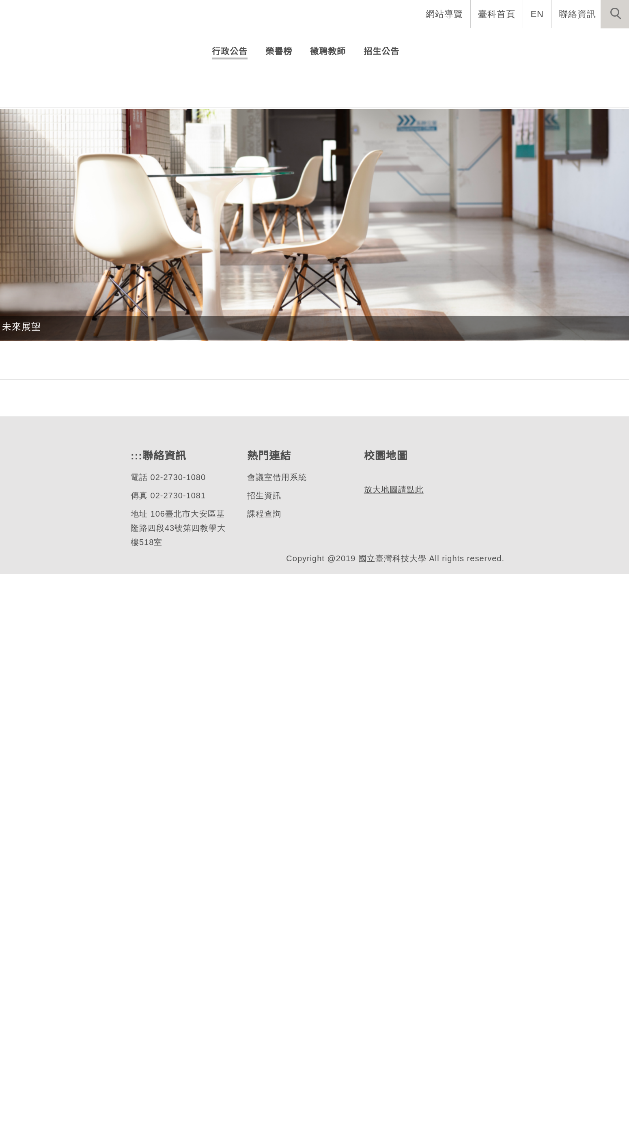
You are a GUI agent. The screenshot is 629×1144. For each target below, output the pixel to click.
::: (135, 1026)
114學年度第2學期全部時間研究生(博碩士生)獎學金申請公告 (341, 311)
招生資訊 (264, 1066)
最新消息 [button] (602, 40)
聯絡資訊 (577, 13)
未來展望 (21, 665)
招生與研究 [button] (431, 40)
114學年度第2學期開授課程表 (288, 365)
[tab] (318, 236)
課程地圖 (21, 935)
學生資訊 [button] (488, 40)
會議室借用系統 (276, 1048)
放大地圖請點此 (392, 1096)
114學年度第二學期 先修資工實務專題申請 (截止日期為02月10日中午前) (341, 329)
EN (537, 13)
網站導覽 (445, 13)
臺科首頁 (497, 13)
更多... (315, 390)
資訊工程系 (62, 190)
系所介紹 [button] (321, 40)
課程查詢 (264, 1084)
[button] (615, 14)
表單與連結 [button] (545, 40)
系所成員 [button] (374, 40)
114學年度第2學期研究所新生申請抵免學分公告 (327, 347)
